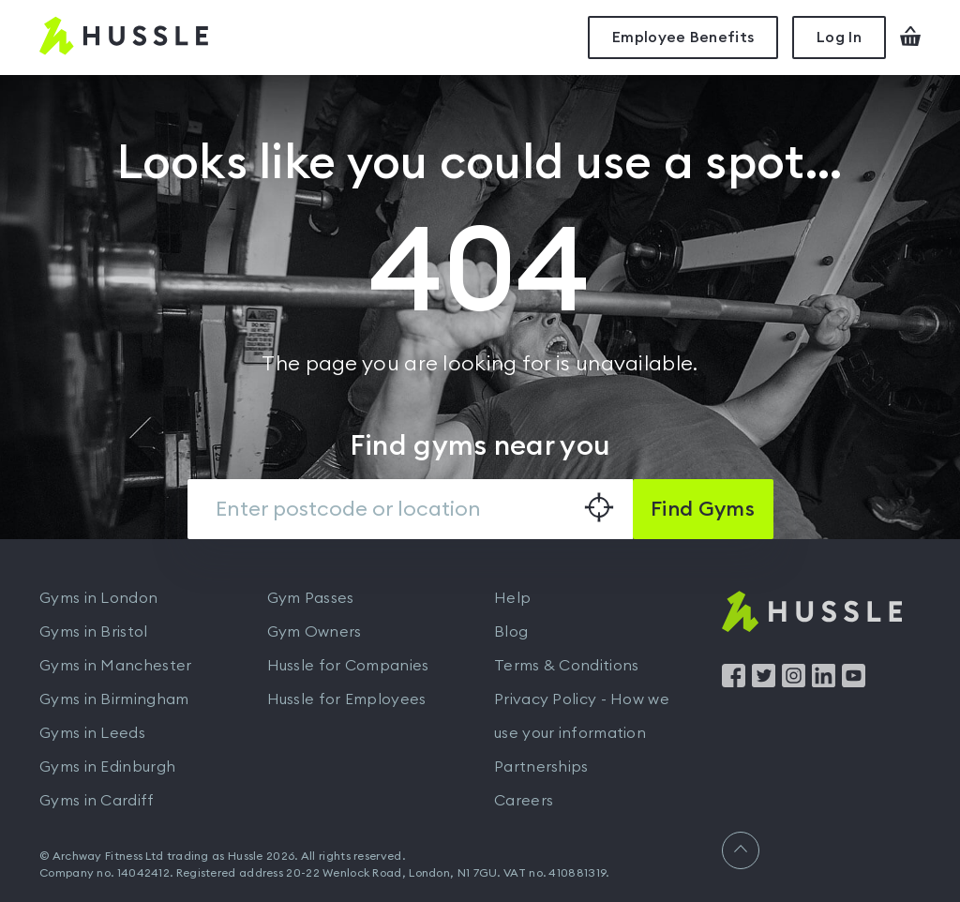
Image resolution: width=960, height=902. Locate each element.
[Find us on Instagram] (793, 682)
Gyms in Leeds (92, 733)
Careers (523, 800)
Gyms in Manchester (115, 665)
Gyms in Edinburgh (107, 766)
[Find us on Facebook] (733, 682)
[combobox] (410, 509)
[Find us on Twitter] (763, 682)
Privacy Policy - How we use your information (581, 716)
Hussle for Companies (348, 665)
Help (512, 598)
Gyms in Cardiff (97, 800)
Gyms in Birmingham (113, 699)
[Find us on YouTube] (853, 682)
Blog (511, 631)
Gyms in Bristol (93, 631)
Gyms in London (98, 598)
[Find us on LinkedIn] (823, 682)
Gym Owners (314, 631)
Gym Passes (310, 598)
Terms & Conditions (566, 665)
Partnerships (541, 766)
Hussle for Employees (347, 699)
